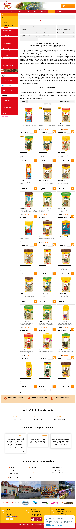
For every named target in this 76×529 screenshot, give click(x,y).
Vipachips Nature (62, 378)
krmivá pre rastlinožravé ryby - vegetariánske (45, 29)
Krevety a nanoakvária (7, 32)
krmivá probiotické (61, 26)
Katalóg (27, 11)
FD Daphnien (42, 349)
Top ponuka (4, 22)
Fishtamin (22, 180)
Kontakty (58, 11)
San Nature (60, 123)
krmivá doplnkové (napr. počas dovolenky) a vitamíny (45, 36)
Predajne (35, 11)
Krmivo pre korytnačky (7, 43)
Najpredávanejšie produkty (7, 25)
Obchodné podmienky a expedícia (64, 511)
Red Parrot (23, 236)
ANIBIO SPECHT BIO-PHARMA (9, 95)
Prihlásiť (63, 1)
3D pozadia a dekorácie (9, 75)
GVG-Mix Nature (43, 152)
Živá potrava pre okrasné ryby (8, 65)
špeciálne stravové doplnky (7, 107)
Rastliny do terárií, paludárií (7, 90)
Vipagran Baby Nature (25, 265)
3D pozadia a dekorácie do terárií (8, 80)
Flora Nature (23, 152)
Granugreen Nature (44, 293)
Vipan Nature (42, 123)
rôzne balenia (46, 129)
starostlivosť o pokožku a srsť (8, 105)
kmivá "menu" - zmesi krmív (63, 36)
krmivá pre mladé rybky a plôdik (46, 26)
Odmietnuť (60, 525)
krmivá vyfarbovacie (25, 29)
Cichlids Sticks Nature (25, 208)
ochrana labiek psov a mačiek (8, 100)
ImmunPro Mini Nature (63, 208)
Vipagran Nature (24, 293)
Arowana (22, 123)
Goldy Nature (61, 152)
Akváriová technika (6, 41)
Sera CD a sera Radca (6, 55)
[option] (15, 443)
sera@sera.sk (34, 472)
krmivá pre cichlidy (43, 32)
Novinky (4, 20)
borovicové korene (6, 67)
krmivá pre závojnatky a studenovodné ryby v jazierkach (27, 36)
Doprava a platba (60, 513)
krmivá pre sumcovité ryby (26, 32)
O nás (10, 11)
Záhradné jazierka (6, 48)
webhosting (43, 524)
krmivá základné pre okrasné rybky (28, 26)
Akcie (3, 17)
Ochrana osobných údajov (62, 514)
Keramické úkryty (6, 82)
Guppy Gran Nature (44, 321)
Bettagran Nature (62, 321)
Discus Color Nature (25, 349)
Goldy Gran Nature (62, 293)
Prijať (48, 525)
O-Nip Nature (42, 265)
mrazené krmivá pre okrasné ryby (9, 60)
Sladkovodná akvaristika (7, 30)
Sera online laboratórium (7, 50)
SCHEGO (9, 116)
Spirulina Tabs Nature (44, 378)
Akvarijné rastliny (6, 88)
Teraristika (4, 45)
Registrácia (71, 1)
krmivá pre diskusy (61, 32)
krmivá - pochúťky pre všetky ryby (64, 29)
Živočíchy (4, 72)
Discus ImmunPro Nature (45, 208)
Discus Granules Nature (45, 236)
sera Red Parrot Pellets (63, 236)
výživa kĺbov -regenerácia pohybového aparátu (9, 110)
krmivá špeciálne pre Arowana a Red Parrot (28, 39)
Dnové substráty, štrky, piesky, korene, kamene (9, 38)
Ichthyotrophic (9, 58)
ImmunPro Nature (25, 321)
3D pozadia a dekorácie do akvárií (8, 78)
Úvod (4, 11)
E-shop (51, 11)
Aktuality (43, 11)
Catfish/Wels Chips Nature (64, 265)
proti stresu (5, 113)
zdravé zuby (5, 102)
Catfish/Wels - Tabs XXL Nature (65, 349)
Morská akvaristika (6, 35)
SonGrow (9, 85)
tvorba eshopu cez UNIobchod (33, 524)
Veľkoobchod (18, 11)
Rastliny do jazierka (6, 92)
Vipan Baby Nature (43, 180)
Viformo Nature (61, 180)
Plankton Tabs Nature (25, 378)
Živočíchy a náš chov (9, 70)
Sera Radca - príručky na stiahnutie (9, 53)
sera (9, 28)
